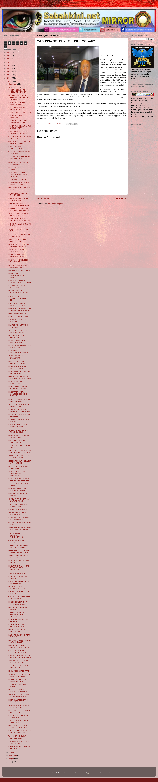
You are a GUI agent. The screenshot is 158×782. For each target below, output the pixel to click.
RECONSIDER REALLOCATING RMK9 (18, 352)
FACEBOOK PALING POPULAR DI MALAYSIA (18, 646)
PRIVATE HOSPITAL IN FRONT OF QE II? (17, 680)
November (13, 87)
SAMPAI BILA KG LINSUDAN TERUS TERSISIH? (19, 122)
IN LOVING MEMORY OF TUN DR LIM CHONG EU (19, 158)
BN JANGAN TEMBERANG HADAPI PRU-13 (18, 701)
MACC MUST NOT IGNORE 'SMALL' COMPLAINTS (18, 727)
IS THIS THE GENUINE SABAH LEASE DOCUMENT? (17, 473)
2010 (9, 81)
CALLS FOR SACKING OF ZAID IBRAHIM (18, 505)
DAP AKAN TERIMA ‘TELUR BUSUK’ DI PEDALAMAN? (19, 220)
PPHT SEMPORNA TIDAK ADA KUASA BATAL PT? (19, 372)
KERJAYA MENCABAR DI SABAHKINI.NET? (17, 341)
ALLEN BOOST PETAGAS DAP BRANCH (18, 557)
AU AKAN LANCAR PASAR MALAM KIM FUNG (18, 662)
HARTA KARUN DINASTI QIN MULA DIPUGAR (19, 199)
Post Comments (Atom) (55, 204)
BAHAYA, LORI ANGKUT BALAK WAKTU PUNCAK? (19, 410)
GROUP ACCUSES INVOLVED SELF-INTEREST (19, 142)
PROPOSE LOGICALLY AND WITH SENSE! (19, 711)
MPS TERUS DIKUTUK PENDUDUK (17, 336)
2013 (9, 72)
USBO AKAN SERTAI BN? (18, 317)
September (13, 755)
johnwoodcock (93, 773)
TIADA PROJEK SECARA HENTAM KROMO (17, 331)
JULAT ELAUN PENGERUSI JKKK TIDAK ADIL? (18, 721)
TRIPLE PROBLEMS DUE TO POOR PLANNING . (19, 405)
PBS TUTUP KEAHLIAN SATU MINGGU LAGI (19, 346)
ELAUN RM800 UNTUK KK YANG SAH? (18, 326)
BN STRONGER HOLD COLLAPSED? (16, 441)
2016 (9, 62)
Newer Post (43, 198)
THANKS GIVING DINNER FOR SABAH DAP (18, 431)
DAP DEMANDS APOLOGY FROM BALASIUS (18, 184)
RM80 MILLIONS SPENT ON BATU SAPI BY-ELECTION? (19, 656)
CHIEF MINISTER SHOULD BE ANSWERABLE (20, 747)
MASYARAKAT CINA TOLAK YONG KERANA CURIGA (18, 551)
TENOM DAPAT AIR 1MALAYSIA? (15, 357)
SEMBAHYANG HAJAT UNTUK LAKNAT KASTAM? (19, 127)
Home (82, 198)
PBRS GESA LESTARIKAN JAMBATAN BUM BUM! (18, 603)
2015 (9, 65)
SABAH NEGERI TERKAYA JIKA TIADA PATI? (18, 163)
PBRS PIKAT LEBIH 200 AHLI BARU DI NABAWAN (19, 490)
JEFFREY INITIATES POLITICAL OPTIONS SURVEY (17, 614)
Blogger (111, 773)
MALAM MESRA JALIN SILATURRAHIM (16, 631)
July (10, 762)
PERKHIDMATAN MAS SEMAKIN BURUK (16, 256)
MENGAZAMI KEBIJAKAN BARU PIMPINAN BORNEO (19, 377)
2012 (9, 75)
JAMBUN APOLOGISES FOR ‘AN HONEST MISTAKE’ (19, 457)
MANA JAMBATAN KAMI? (17, 313)
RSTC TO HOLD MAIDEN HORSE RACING (17, 426)
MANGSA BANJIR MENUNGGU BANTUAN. (18, 292)
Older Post (120, 198)
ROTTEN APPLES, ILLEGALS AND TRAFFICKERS (19, 732)
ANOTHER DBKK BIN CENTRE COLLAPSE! (17, 251)
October (12, 752)
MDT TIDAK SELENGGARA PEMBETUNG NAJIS (18, 245)
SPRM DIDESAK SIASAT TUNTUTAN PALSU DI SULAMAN (17, 174)
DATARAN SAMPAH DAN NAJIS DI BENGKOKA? (18, 132)
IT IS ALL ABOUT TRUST (17, 573)
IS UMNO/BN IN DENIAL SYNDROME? (17, 513)
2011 (9, 78)
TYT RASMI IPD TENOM (17, 179)
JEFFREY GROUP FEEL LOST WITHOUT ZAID (19, 462)
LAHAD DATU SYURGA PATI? (19, 270)
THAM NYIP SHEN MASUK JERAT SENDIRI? (18, 706)
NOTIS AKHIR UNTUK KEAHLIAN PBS (16, 108)
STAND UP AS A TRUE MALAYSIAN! (16, 287)
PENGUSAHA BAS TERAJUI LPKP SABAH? (19, 383)
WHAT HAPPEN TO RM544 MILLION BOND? (18, 518)
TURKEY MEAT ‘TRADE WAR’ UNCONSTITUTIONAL (19, 675)
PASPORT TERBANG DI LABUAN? (17, 117)
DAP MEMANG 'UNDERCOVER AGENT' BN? (18, 298)
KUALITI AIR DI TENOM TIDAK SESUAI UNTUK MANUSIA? (19, 309)
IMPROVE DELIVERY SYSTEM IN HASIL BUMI (18, 204)
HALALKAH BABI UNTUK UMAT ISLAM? (17, 103)
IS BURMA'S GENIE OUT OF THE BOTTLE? (19, 742)
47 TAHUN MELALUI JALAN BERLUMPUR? (18, 667)
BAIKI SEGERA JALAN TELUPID (16, 168)
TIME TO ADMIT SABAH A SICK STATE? (18, 215)
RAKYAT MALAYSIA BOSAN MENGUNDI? (18, 716)
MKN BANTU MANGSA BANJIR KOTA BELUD (17, 691)
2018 (9, 59)
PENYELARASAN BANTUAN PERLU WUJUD (19, 400)
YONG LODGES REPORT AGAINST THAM (18, 240)
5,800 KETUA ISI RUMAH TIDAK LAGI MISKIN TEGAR (19, 281)
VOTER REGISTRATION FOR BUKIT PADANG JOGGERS (19, 452)
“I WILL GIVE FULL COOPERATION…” (16, 147)
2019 (9, 56)
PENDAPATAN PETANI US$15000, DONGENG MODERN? (17, 394)
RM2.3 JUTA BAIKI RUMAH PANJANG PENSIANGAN (18, 479)
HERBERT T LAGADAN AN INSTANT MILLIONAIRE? (18, 209)
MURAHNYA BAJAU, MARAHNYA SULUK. (17, 587)
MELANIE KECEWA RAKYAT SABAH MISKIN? (19, 266)
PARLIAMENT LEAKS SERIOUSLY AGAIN (16, 362)
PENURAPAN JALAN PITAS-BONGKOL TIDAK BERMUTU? (19, 568)
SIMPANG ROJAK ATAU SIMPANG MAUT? (17, 626)
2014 (9, 68)
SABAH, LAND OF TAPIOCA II (19, 112)
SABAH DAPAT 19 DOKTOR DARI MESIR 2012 (18, 367)
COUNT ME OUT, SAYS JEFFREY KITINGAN (17, 651)
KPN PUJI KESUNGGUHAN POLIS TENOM (18, 194)
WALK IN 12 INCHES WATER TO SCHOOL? (19, 598)
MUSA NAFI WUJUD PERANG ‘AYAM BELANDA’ (19, 641)
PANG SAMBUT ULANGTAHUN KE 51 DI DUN (18, 275)
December (13, 84)
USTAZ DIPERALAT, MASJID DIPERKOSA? (19, 582)
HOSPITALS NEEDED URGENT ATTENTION (17, 304)
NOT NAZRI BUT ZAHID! (17, 509)
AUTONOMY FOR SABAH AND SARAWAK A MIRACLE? (20, 529)
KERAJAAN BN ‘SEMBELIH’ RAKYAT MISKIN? (18, 261)
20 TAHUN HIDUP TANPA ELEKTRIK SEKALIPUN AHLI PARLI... (18, 97)
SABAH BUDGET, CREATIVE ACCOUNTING (19, 436)
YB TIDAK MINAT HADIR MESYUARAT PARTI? (17, 388)
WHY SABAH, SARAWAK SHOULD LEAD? (17, 737)
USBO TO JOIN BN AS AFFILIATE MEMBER (17, 91)
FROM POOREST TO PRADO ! (20, 671)
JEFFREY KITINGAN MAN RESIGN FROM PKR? (18, 546)
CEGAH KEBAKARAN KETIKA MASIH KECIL (19, 235)
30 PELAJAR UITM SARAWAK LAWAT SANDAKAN (19, 500)
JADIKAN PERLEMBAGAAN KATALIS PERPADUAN (18, 696)
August (11, 759)
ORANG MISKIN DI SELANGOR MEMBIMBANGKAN (16, 535)
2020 (9, 52)
